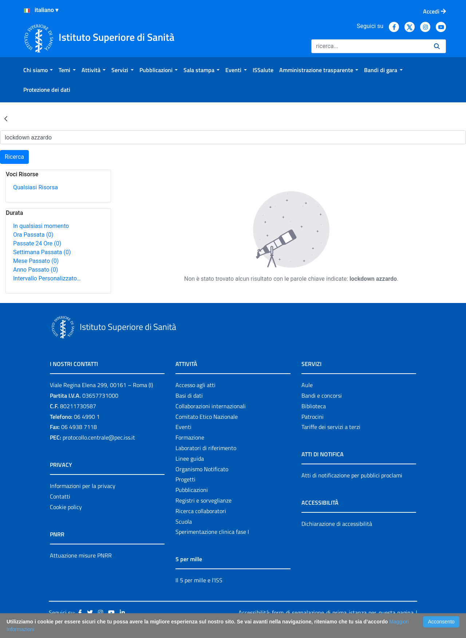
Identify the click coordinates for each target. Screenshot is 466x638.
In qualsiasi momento (41, 225)
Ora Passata (33, 234)
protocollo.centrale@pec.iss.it (99, 437)
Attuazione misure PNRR (81, 555)
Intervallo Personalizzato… (47, 278)
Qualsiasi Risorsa (35, 187)
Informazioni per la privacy (82, 485)
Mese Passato (36, 260)
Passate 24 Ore (37, 243)
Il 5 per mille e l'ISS (198, 580)
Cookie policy (66, 507)
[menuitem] (38, 70)
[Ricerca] (369, 46)
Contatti (60, 496)
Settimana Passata (42, 252)
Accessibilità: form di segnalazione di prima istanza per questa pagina (326, 612)
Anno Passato (35, 269)
